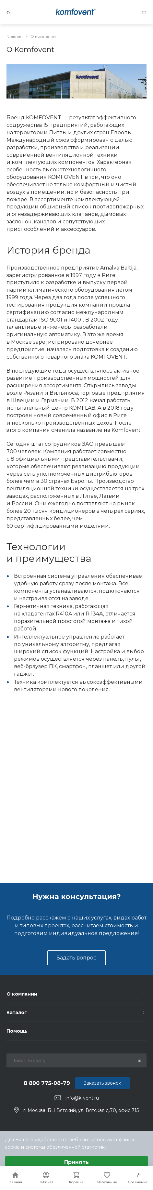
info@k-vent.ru (82, 1098)
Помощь (17, 1031)
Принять (76, 1162)
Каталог (16, 1012)
